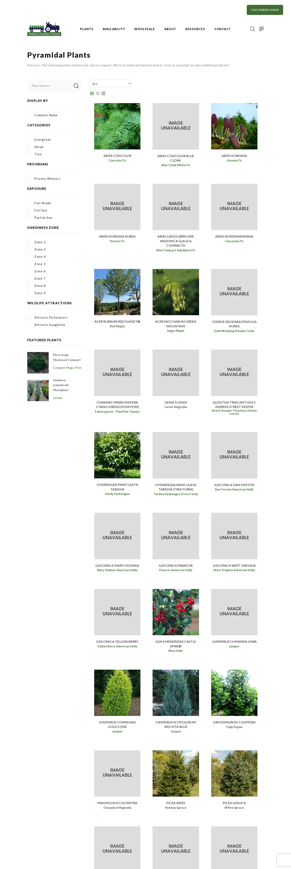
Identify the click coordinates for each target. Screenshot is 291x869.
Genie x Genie (175, 404)
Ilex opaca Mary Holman (117, 568)
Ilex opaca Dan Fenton (234, 486)
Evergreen (38, 139)
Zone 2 (36, 242)
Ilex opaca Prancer (176, 568)
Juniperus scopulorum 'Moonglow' (61, 389)
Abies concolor (117, 156)
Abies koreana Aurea (117, 237)
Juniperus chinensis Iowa (234, 645)
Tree (34, 154)
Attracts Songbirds (45, 325)
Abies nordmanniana (234, 237)
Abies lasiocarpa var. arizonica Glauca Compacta (175, 241)
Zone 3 (36, 249)
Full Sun (36, 210)
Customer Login (265, 10)
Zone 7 (36, 278)
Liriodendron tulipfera (234, 726)
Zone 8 (36, 286)
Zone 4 (36, 257)
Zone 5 (36, 264)
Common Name (42, 115)
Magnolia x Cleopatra (117, 807)
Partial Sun (39, 218)
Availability (114, 29)
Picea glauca (234, 807)
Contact (222, 29)
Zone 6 (36, 271)
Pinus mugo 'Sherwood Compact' (61, 359)
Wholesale (144, 29)
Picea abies (175, 807)
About (170, 29)
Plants (86, 29)
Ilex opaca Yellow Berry (117, 645)
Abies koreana (234, 156)
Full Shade (38, 203)
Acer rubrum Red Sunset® (117, 323)
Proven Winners (43, 179)
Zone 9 (36, 293)
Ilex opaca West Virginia (234, 568)
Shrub (35, 147)
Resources (195, 29)
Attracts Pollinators (46, 317)
